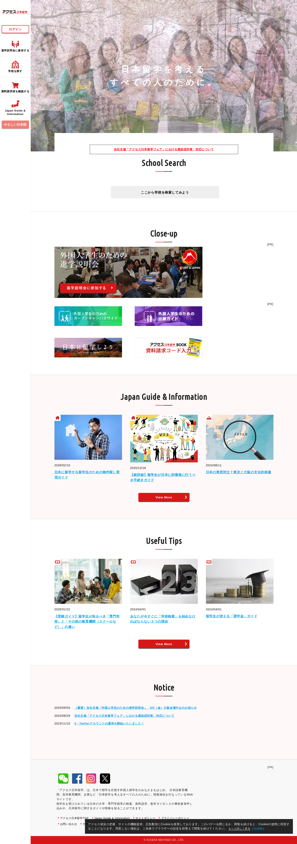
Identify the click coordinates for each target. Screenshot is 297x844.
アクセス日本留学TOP (75, 818)
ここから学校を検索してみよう (165, 192)
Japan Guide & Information (115, 818)
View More (164, 497)
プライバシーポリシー (75, 824)
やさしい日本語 (15, 124)
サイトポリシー (150, 818)
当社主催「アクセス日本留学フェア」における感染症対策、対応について (164, 149)
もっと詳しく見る (240, 828)
